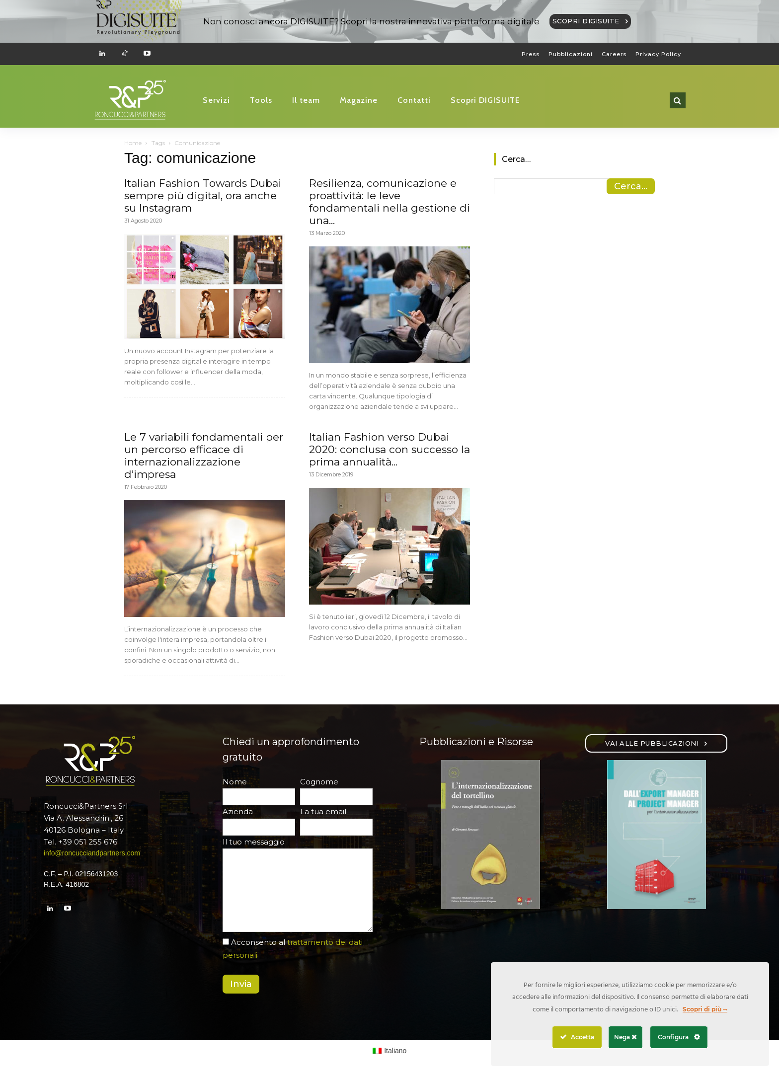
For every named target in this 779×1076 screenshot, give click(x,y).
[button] (678, 100)
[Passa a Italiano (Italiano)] (390, 1050)
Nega (625, 1037)
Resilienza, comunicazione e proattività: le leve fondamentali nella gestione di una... (389, 202)
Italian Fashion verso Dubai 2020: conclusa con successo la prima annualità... (389, 449)
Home (133, 143)
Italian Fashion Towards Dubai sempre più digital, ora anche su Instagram (202, 195)
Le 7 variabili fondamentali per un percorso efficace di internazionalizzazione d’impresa (203, 455)
